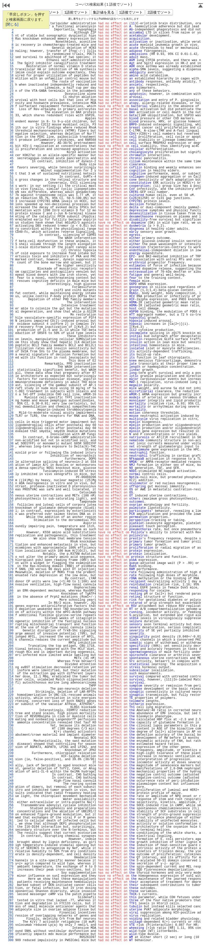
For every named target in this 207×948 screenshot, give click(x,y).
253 (10, 796)
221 (10, 698)
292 (10, 916)
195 (10, 618)
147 (10, 471)
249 (10, 784)
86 (10, 284)
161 (10, 514)
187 (10, 594)
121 (10, 391)
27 (10, 103)
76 (10, 253)
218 (10, 689)
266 (10, 836)
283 (10, 888)
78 (10, 259)
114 (10, 370)
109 (10, 354)
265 (10, 833)
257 (10, 808)
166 (10, 529)
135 (10, 434)
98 (10, 321)
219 (10, 692)
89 (10, 293)
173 (10, 551)
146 (10, 468)
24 (10, 94)
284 (10, 891)
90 (10, 296)
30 (10, 112)
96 (10, 315)
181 (10, 575)
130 (10, 419)
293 (10, 919)
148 (10, 474)
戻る (6, 5)
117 (10, 379)
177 (10, 563)
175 (10, 557)
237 (10, 747)
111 (10, 361)
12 (10, 57)
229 (10, 722)
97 (10, 318)
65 (10, 220)
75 (10, 250)
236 (10, 744)
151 (10, 483)
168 (10, 535)
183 (10, 581)
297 (10, 931)
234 (10, 738)
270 (10, 848)
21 (10, 85)
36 (10, 131)
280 (10, 879)
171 (10, 545)
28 (10, 106)
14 (10, 63)
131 (10, 422)
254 (10, 799)
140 (10, 450)
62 (10, 210)
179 (10, 569)
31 (10, 115)
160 (10, 511)
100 (10, 327)
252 (10, 793)
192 (10, 609)
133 (10, 428)
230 (10, 725)
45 (10, 158)
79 (10, 262)
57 (10, 195)
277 (10, 870)
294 (10, 922)
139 (10, 446)
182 (10, 578)
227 (10, 716)
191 (10, 606)
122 (10, 394)
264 (10, 830)
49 (10, 170)
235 (10, 741)
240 (10, 756)
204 (10, 646)
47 (10, 164)
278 (10, 873)
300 (10, 940)
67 (10, 226)
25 (10, 97)
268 (10, 842)
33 (10, 121)
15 (10, 66)
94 (10, 308)
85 (10, 281)
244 (10, 768)
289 (10, 906)
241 (10, 759)
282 (10, 885)
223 (10, 704)
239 (10, 753)
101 (10, 330)
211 (10, 667)
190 (10, 603)
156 (10, 499)
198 (10, 627)
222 (10, 701)
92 (10, 302)
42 (10, 149)
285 (10, 894)
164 (10, 523)
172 (10, 548)
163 (10, 520)
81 (10, 269)
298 (10, 934)
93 (10, 305)
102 (10, 333)
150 (10, 480)
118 (10, 382)
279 (10, 876)
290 (10, 909)
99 (10, 324)
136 (10, 437)
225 (10, 710)
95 (10, 312)
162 (10, 517)
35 (10, 128)
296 (10, 928)
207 (10, 655)
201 (10, 637)
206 (10, 652)
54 (10, 186)
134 (10, 431)
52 (10, 180)
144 (10, 462)
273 (10, 857)
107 (10, 348)
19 (10, 78)
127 (10, 410)
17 (10, 72)
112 (10, 364)
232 (10, 732)
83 (10, 275)
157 (10, 502)
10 (10, 51)
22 (10, 88)
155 (10, 496)
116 (10, 376)
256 (10, 805)
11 (10, 54)
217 (10, 686)
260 (10, 817)
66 (10, 223)
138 (10, 443)
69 (10, 232)
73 (10, 244)
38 (10, 137)
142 (10, 456)
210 (10, 664)
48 (10, 167)
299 (10, 937)
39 (10, 140)
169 (10, 538)
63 (10, 213)
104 (10, 339)
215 (10, 679)
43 (10, 152)
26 (10, 100)
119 (10, 385)
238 (10, 750)
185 (10, 587)
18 (10, 75)
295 (10, 925)
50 (10, 174)
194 (10, 615)
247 (10, 778)
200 (10, 633)
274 (10, 860)
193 (10, 612)
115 (10, 373)
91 (10, 299)
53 (10, 183)
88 (10, 290)
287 (10, 900)
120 (10, 388)
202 (10, 640)
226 (10, 713)
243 (10, 765)
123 (10, 397)
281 (10, 882)
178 (10, 566)
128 (10, 413)
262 (10, 824)
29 (10, 109)
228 (10, 719)
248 (10, 781)
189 (10, 600)
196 (10, 621)
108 (10, 351)
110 (10, 358)
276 (10, 867)
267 (10, 839)
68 (10, 229)
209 (10, 661)
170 (10, 542)
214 (10, 676)
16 (10, 69)
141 (10, 453)
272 (10, 854)
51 (10, 177)
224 (10, 707)
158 (10, 505)
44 (10, 155)
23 (10, 91)
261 (10, 821)
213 (10, 673)
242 (10, 762)
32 (10, 118)
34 (10, 124)
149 (10, 477)
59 (10, 201)
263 (10, 827)
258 (10, 811)
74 (10, 247)
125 (10, 404)
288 (10, 903)
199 (10, 630)
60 (10, 204)
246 (10, 775)
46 (10, 161)
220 (10, 695)
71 (10, 238)
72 (10, 241)
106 (10, 345)
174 (10, 554)
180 (10, 572)
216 (10, 683)
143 (10, 459)
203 (10, 643)
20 (10, 82)
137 (10, 440)
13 (10, 60)
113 (10, 367)
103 (10, 336)
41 (10, 146)
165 (10, 526)
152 (10, 486)
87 (10, 287)
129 (10, 416)
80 (10, 266)
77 (10, 256)
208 (10, 658)
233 (10, 735)
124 (10, 400)
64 (10, 216)
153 (10, 489)
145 (10, 465)
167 (10, 532)
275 (10, 863)
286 (10, 897)
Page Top (201, 5)
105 (10, 342)
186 (10, 591)
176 (10, 560)
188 (10, 597)
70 (10, 235)
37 (10, 134)
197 (10, 624)
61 (10, 207)
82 (10, 272)
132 (10, 425)
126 (10, 407)
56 (10, 192)
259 (10, 814)
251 (10, 790)
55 (10, 189)
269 (10, 845)
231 (10, 729)
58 (10, 198)
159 (10, 508)
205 (10, 649)
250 (10, 787)
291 (10, 913)
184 (10, 584)
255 (10, 802)
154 (10, 492)
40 (10, 143)
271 (10, 851)
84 (10, 278)
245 (10, 771)
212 (10, 670)
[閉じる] (12, 24)
